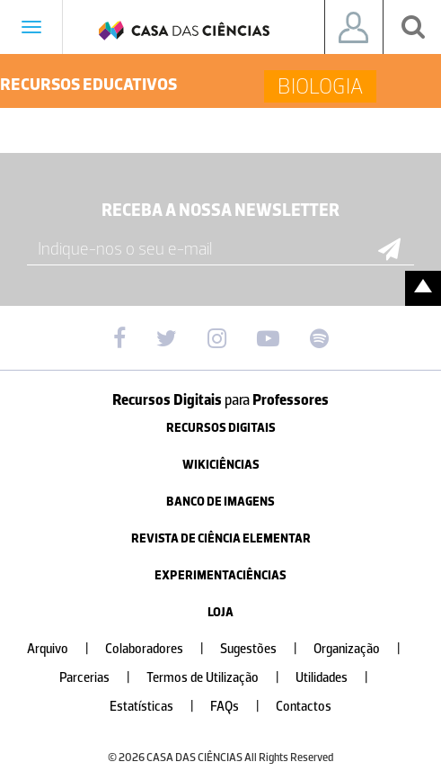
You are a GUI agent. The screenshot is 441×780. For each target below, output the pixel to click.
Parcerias (102, 678)
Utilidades (339, 678)
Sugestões (266, 649)
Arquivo (65, 649)
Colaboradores (161, 649)
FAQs (242, 706)
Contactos (303, 706)
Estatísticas (159, 706)
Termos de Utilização (220, 678)
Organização (364, 649)
